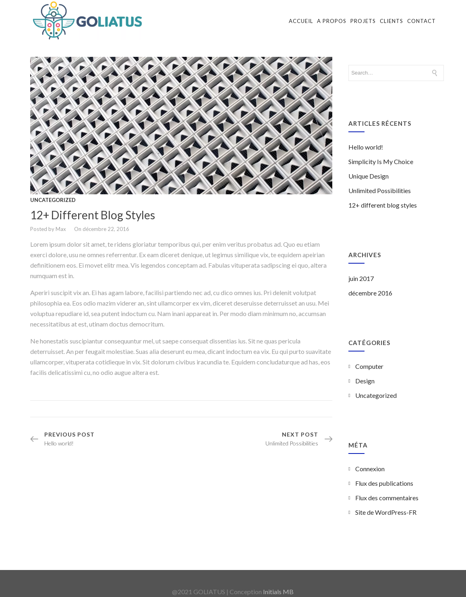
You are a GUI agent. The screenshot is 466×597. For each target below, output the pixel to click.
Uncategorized (53, 192)
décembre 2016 (370, 286)
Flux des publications (384, 476)
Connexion (370, 462)
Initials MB (278, 585)
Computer (369, 359)
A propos (331, 21)
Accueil (301, 21)
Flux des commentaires (386, 491)
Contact (421, 21)
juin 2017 (361, 271)
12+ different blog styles (92, 207)
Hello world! (365, 140)
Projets (363, 21)
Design (365, 374)
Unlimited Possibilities (379, 183)
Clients (391, 21)
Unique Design (368, 169)
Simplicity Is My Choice (380, 154)
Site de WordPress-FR (385, 505)
